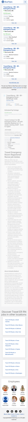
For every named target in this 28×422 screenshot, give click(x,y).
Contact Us (14, 416)
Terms (12, 414)
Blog (9, 414)
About (5, 414)
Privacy (17, 414)
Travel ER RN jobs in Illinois (12, 366)
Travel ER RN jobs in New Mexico (14, 325)
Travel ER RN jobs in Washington (13, 373)
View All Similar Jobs (14, 82)
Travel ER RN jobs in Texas (12, 340)
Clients (22, 414)
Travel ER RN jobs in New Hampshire (11, 344)
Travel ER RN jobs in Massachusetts (10, 353)
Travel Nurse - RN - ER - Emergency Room (11, 8)
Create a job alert (17, 87)
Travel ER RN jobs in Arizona (12, 363)
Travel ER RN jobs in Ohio (11, 370)
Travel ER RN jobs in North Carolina (12, 320)
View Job (14, 23)
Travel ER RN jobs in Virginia (12, 349)
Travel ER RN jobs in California (13, 328)
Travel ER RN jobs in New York (13, 332)
